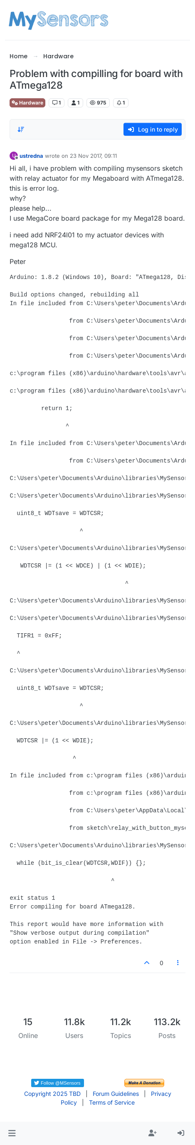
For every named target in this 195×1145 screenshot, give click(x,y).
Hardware (27, 103)
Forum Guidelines (116, 1093)
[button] (11, 1133)
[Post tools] (177, 962)
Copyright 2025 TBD (52, 1093)
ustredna (31, 155)
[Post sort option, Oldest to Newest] (20, 129)
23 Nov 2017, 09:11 (93, 155)
